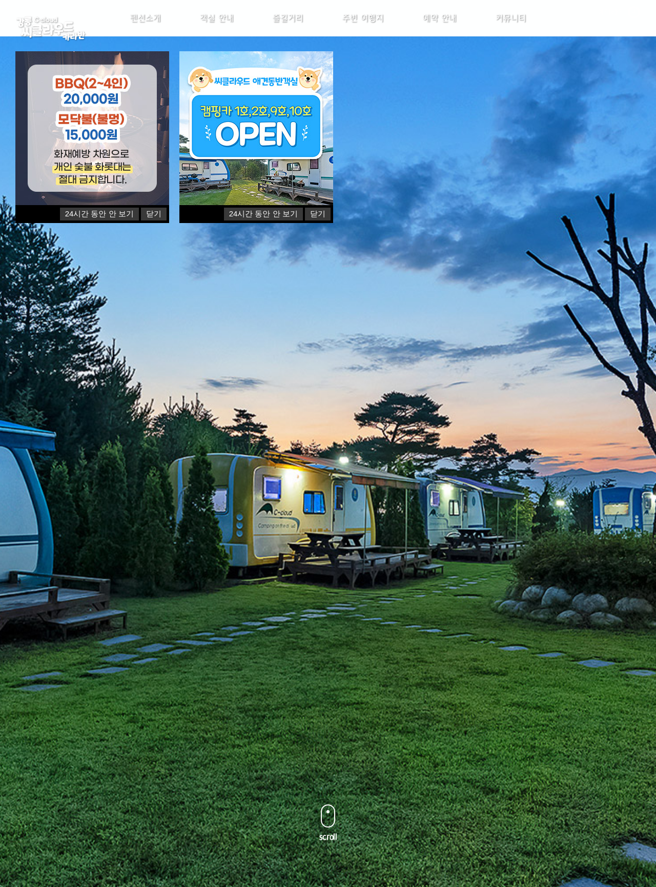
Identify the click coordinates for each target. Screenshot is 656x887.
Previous (32, 491)
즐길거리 (288, 28)
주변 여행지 (363, 28)
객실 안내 (217, 28)
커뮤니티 (511, 28)
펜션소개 (145, 28)
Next (624, 491)
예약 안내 (440, 28)
